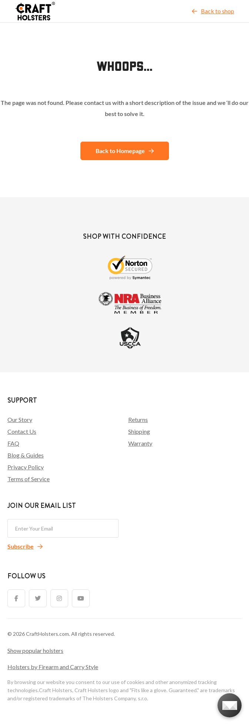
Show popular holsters (35, 650)
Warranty (140, 443)
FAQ (13, 443)
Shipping (139, 431)
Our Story (19, 419)
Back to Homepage (125, 150)
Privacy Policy (25, 466)
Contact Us (21, 431)
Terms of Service (28, 478)
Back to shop (213, 10)
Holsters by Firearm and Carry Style (52, 666)
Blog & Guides (25, 455)
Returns (138, 419)
